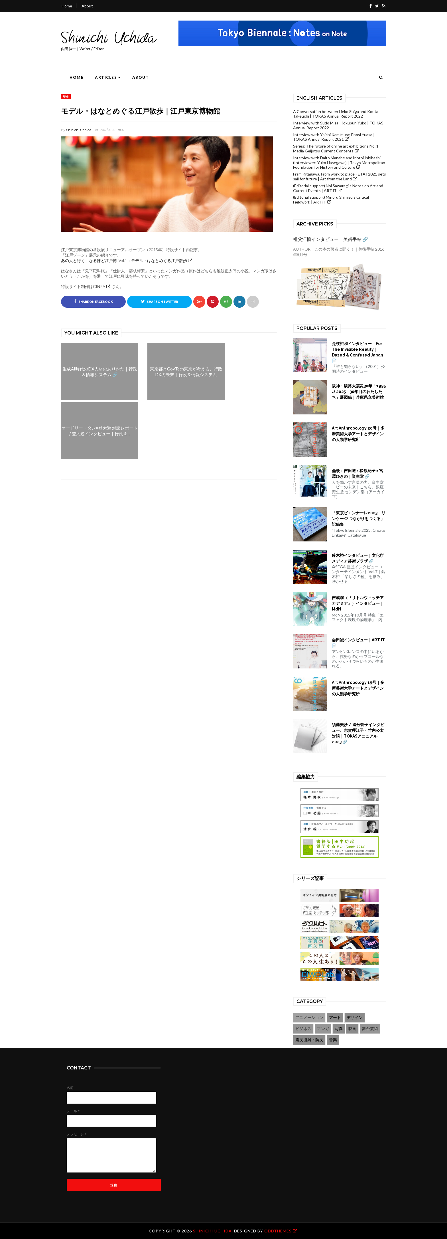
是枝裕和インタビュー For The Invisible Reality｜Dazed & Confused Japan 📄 (357, 352)
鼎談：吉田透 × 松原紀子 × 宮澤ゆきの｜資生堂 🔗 (357, 473)
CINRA (99, 286)
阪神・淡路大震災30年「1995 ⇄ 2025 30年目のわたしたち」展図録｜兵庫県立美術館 (359, 392)
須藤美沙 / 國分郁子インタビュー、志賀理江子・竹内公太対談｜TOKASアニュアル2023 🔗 (358, 733)
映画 (352, 1028)
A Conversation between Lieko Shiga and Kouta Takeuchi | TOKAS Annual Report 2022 (335, 114)
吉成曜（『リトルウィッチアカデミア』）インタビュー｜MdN (358, 603)
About (87, 5)
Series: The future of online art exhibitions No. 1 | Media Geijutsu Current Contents (337, 148)
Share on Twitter (159, 301)
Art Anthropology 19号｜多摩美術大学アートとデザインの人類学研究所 (358, 688)
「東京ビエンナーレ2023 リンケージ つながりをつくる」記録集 (358, 519)
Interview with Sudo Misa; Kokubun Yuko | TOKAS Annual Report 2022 (338, 125)
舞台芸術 (370, 1028)
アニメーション (309, 1017)
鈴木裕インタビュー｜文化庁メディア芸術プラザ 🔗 (358, 558)
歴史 (66, 96)
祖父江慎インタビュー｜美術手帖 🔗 (330, 239)
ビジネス (303, 1028)
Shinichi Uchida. (213, 1230)
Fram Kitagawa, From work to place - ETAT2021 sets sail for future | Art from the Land (339, 176)
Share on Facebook (93, 301)
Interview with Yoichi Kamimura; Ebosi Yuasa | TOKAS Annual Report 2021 (334, 137)
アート (335, 1017)
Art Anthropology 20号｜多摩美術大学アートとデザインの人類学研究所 (358, 434)
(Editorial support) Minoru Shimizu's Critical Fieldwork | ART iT (331, 199)
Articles (108, 77)
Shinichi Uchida (78, 130)
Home (67, 5)
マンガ (323, 1028)
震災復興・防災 (309, 1039)
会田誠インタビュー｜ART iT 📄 (358, 643)
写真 (339, 1028)
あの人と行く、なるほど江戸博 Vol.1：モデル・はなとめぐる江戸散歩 (124, 260)
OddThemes (278, 1230)
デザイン (355, 1017)
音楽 (333, 1039)
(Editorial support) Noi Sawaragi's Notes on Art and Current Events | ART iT (338, 188)
